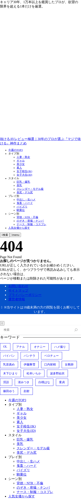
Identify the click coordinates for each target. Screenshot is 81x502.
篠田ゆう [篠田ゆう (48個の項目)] (9, 391)
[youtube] (31, 71)
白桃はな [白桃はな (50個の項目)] (44, 382)
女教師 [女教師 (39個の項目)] (69, 364)
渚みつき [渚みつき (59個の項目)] (23, 382)
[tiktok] (31, 135)
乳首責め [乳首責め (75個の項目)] (9, 364)
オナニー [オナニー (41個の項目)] (39, 346)
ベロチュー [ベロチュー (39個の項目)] (51, 355)
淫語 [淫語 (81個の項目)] (6, 382)
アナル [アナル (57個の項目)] (20, 346)
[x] (31, 103)
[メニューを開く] (15, 235)
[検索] (76, 330)
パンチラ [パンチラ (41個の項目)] (29, 355)
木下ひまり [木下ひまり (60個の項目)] (10, 373)
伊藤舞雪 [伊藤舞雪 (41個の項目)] (29, 364)
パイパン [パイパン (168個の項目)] (9, 355)
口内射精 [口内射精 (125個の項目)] (50, 364)
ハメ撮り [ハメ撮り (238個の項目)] (60, 346)
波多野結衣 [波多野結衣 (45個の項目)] (57, 373)
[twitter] (31, 39)
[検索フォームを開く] (5, 234)
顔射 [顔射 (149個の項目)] (26, 391)
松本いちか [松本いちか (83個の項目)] (34, 373)
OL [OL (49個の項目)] (5, 346)
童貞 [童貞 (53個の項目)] (62, 382)
